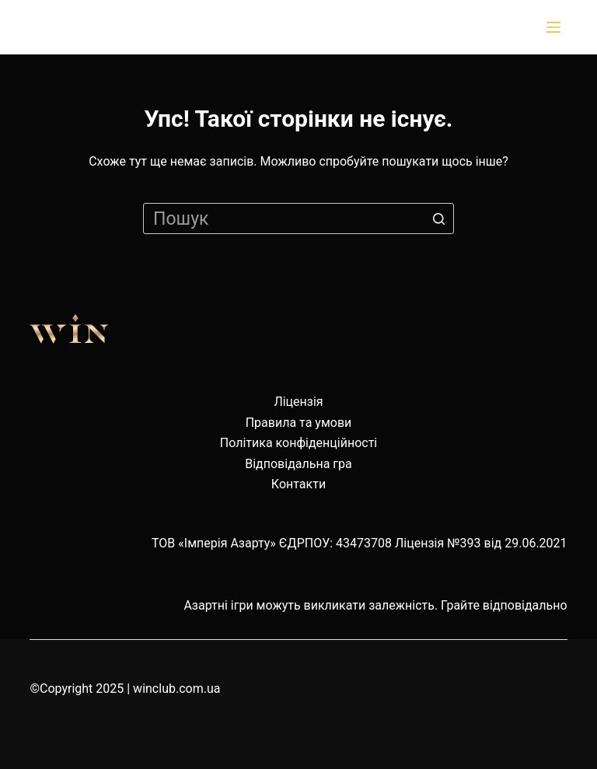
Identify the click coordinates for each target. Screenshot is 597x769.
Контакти (298, 484)
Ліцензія (298, 401)
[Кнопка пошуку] (438, 218)
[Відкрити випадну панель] (556, 27)
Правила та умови (299, 422)
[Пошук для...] (298, 218)
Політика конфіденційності (298, 442)
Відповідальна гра (298, 463)
